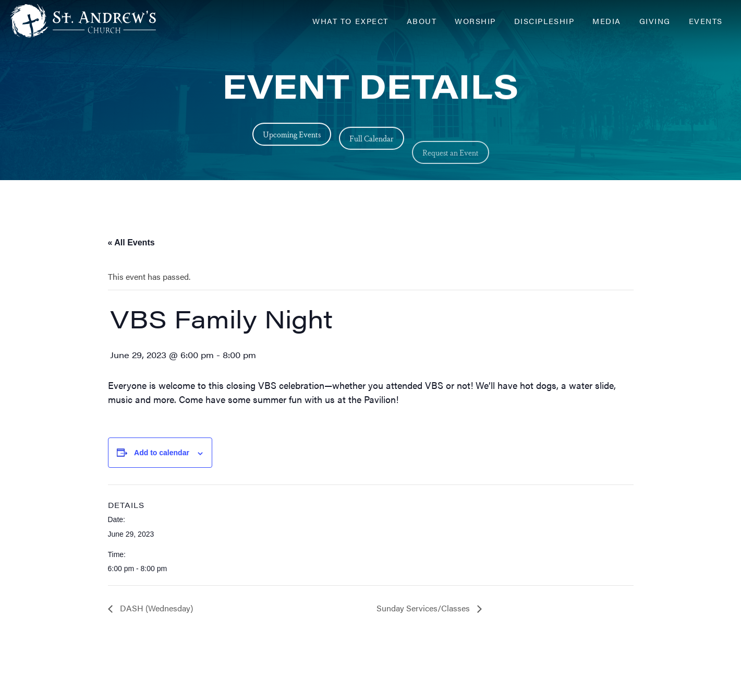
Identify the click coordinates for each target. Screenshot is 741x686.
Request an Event (450, 177)
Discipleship (544, 20)
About (422, 20)
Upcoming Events (292, 136)
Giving (655, 20)
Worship (475, 20)
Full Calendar (371, 148)
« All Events (131, 242)
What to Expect (350, 20)
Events (706, 20)
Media (606, 20)
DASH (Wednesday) (155, 608)
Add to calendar (161, 452)
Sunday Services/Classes (424, 608)
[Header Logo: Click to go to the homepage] (93, 21)
